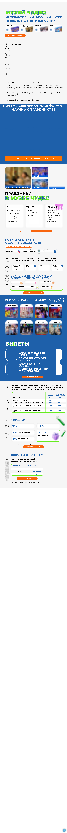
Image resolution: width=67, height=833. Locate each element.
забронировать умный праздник (33, 158)
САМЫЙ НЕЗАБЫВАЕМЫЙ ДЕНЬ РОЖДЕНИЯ (16, 188)
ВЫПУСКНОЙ (36, 176)
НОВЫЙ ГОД (36, 188)
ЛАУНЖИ (53, 188)
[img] (57, 178)
